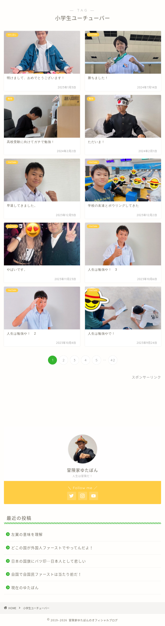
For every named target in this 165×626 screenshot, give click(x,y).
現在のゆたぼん (25, 587)
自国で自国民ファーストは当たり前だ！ (46, 574)
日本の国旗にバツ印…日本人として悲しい (48, 561)
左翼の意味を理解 (27, 534)
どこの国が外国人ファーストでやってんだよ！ (52, 547)
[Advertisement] (82, 401)
